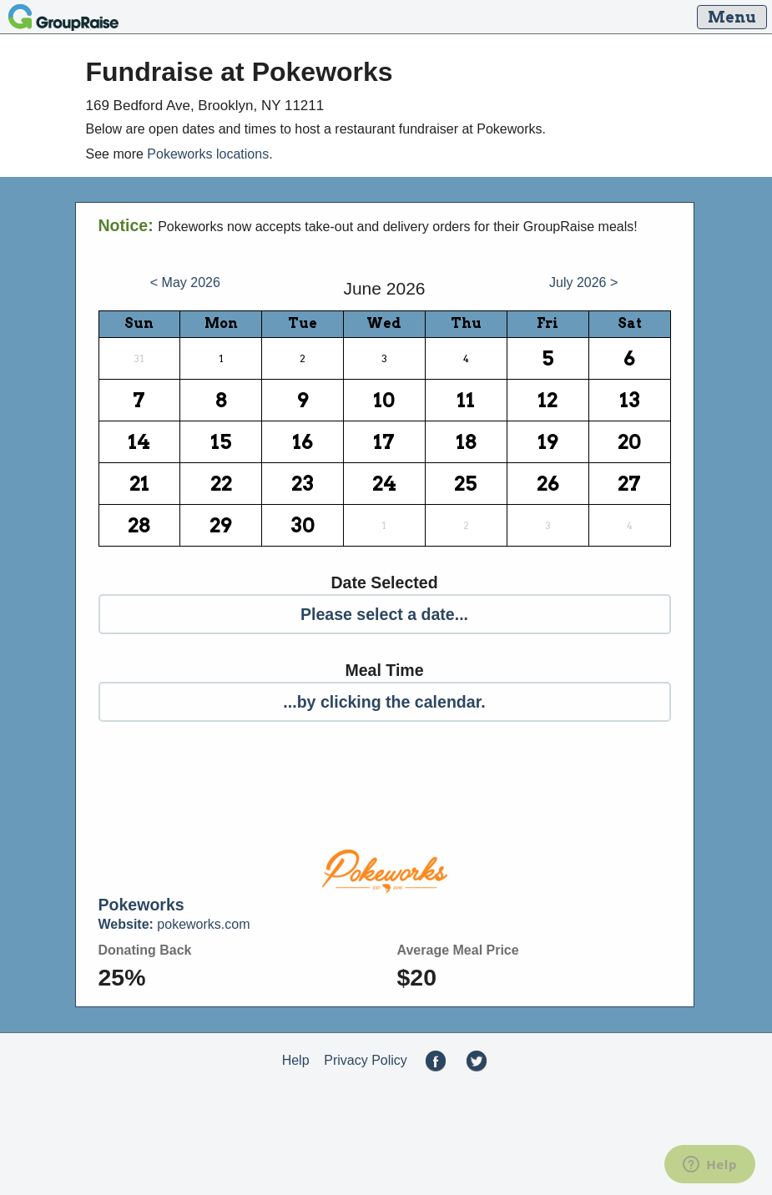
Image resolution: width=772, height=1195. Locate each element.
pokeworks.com (174, 924)
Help (296, 1060)
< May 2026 (185, 282)
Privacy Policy (365, 1060)
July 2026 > (583, 282)
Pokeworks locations (208, 154)
